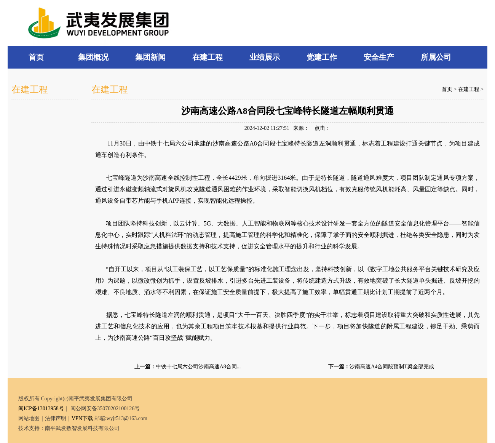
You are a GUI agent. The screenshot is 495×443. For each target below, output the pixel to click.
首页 (447, 89)
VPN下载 (82, 418)
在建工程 (468, 89)
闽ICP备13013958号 (41, 408)
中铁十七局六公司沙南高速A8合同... (198, 366)
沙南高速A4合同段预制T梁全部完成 (392, 366)
